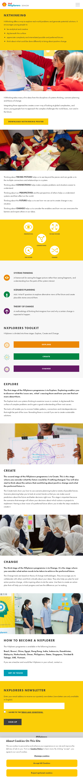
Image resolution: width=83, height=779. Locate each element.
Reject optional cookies (42, 773)
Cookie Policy (36, 748)
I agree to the (23, 712)
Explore (46, 344)
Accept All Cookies (41, 763)
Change (46, 368)
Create (46, 356)
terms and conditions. (32, 712)
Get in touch (15, 673)
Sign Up (12, 722)
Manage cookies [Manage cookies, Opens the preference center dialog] (42, 756)
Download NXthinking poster (26, 121)
